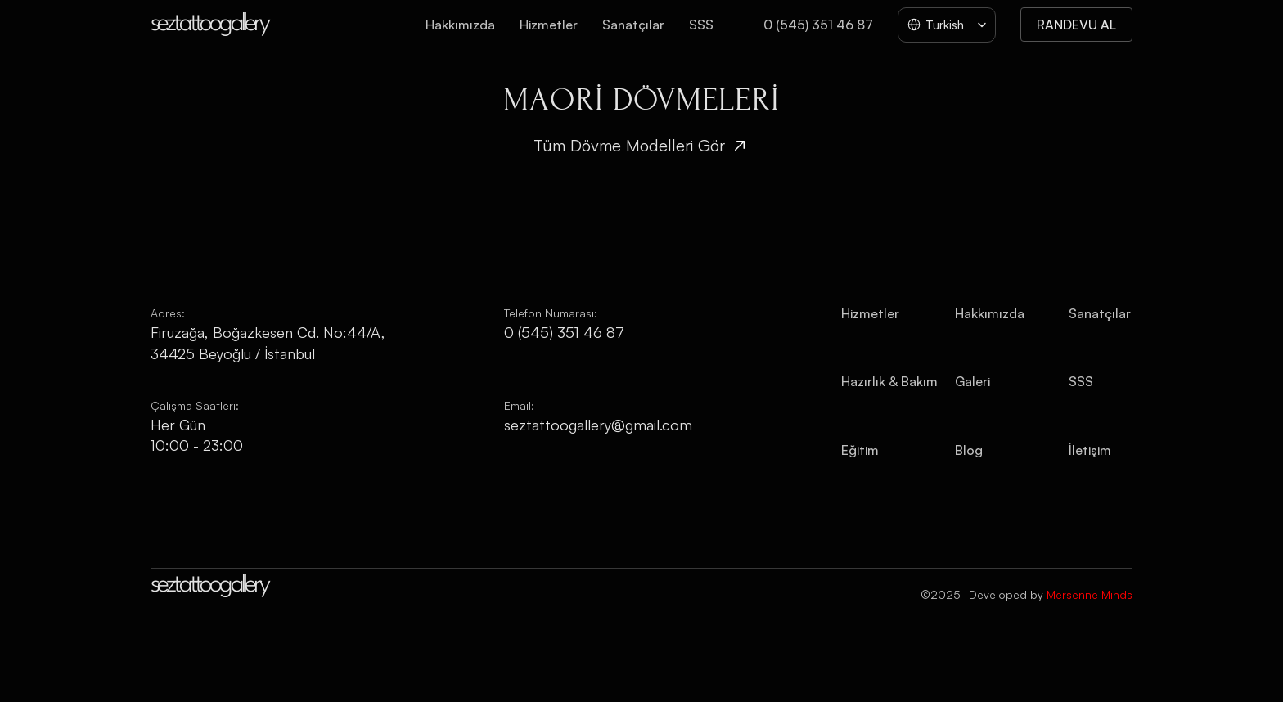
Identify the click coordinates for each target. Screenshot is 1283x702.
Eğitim (860, 450)
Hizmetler (549, 24)
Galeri (972, 381)
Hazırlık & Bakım (889, 381)
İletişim (1090, 450)
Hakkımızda (460, 24)
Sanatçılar (633, 24)
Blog (969, 450)
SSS (701, 24)
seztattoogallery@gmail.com (598, 425)
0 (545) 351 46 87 (818, 24)
